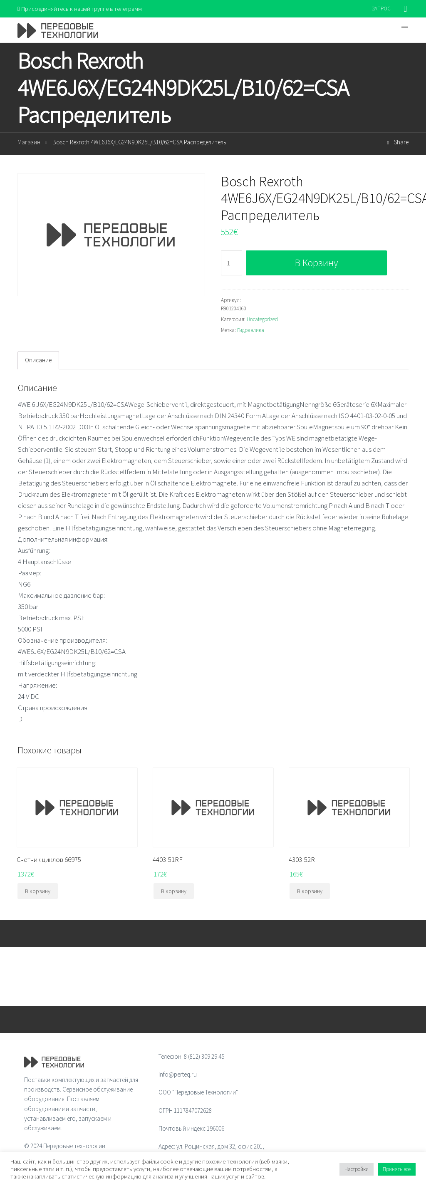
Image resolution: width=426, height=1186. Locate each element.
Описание (38, 360)
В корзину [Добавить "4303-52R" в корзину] (309, 891)
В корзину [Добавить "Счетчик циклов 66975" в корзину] (37, 891)
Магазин (28, 142)
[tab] (38, 361)
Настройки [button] (356, 1169)
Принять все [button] (397, 1169)
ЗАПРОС (381, 8)
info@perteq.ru (178, 1075)
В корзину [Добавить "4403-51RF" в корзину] (173, 891)
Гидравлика (250, 330)
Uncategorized (262, 319)
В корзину (316, 262)
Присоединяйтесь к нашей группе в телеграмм (81, 8)
